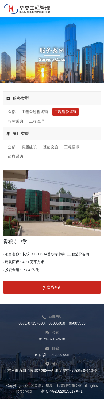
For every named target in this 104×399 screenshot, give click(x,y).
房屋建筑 (29, 147)
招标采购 (15, 121)
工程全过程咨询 (35, 112)
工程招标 (71, 147)
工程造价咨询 (65, 112)
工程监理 (36, 121)
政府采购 (15, 156)
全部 (12, 112)
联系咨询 (52, 287)
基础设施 (50, 147)
